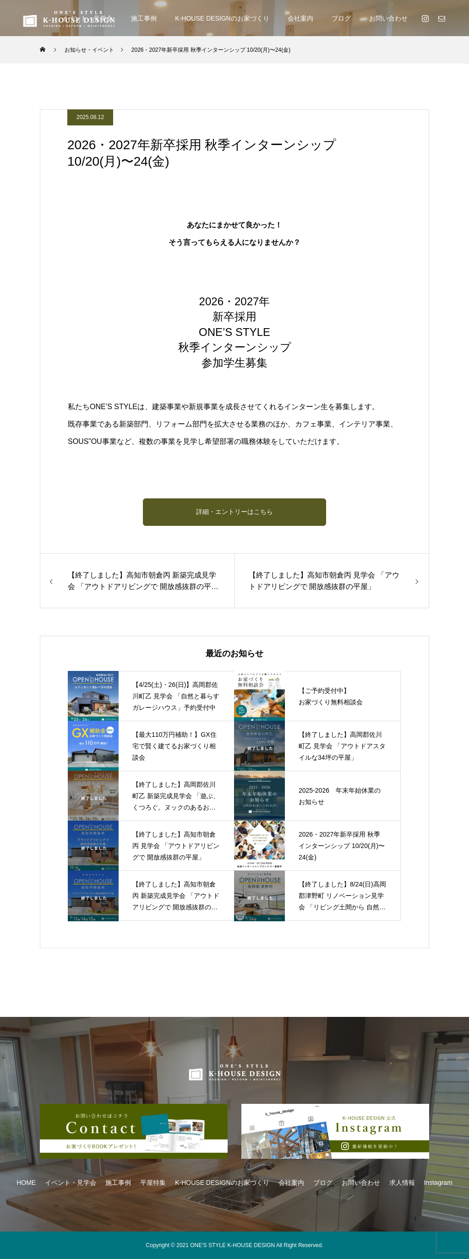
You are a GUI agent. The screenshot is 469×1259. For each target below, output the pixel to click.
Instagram (438, 1182)
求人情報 (402, 1182)
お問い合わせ (388, 18)
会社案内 (300, 18)
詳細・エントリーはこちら (234, 512)
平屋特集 (153, 1182)
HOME (26, 1182)
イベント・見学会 (70, 1182)
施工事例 (144, 18)
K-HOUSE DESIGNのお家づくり (222, 18)
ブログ (341, 18)
